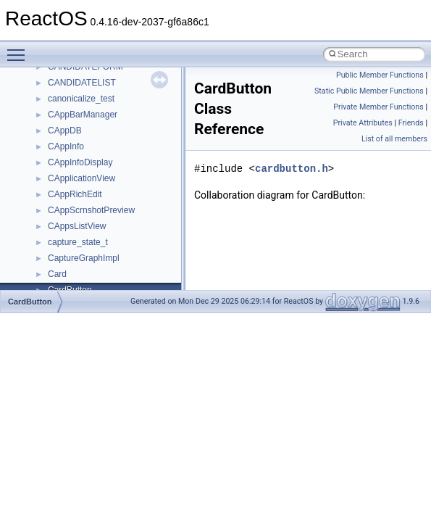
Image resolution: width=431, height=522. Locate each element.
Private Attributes (363, 123)
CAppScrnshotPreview (91, 210)
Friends (411, 123)
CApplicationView (81, 178)
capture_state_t (78, 242)
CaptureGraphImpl (84, 258)
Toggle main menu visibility (19, 48)
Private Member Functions (378, 107)
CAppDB (65, 130)
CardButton (30, 301)
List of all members (394, 139)
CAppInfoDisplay (80, 162)
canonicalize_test (81, 99)
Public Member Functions (380, 75)
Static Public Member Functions (369, 91)
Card (57, 274)
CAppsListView (77, 226)
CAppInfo (66, 146)
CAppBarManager (82, 114)
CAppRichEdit (75, 194)
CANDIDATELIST (82, 83)
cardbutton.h (291, 168)
